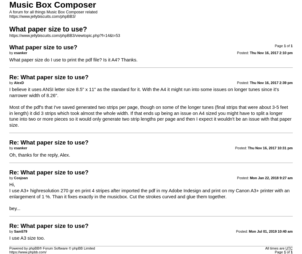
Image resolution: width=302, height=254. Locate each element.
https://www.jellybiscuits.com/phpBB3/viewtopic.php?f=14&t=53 (64, 35)
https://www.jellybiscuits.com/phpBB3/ (42, 16)
